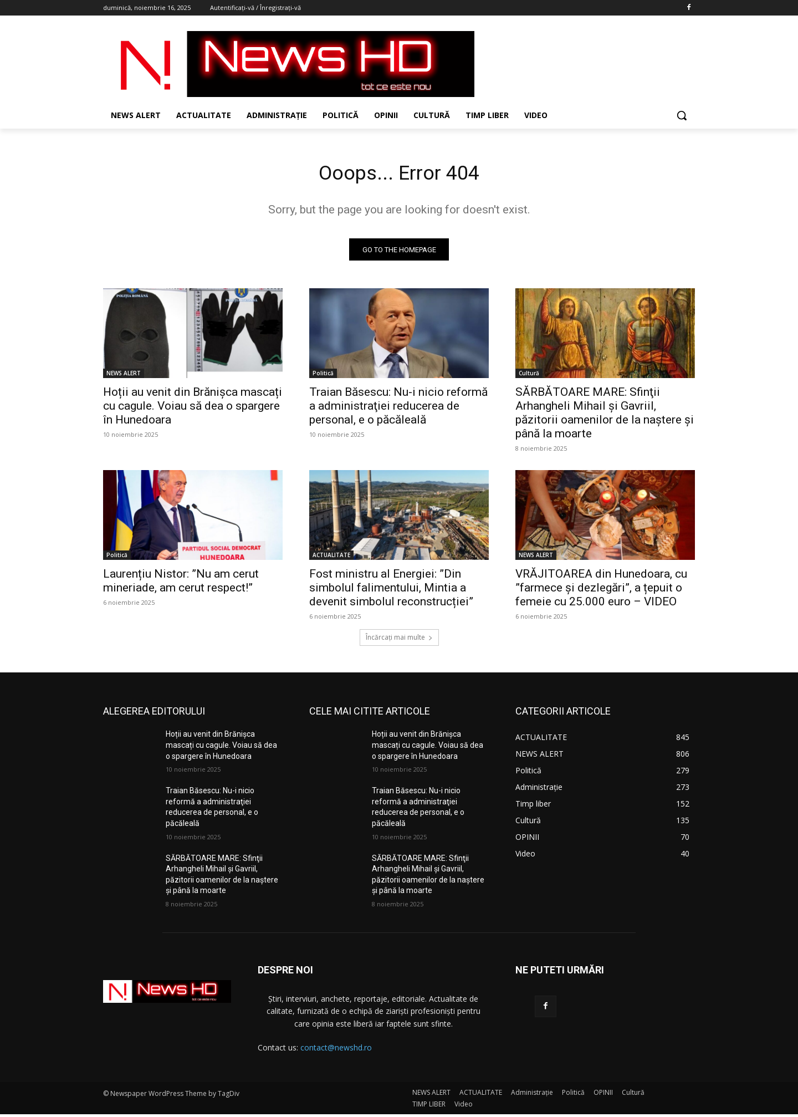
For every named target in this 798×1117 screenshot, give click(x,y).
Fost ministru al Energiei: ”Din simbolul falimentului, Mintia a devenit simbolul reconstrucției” (391, 590)
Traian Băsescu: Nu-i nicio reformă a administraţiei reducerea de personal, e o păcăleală (398, 409)
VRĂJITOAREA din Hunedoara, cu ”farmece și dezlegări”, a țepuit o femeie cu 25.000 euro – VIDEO (601, 590)
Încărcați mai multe (399, 640)
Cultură (529, 376)
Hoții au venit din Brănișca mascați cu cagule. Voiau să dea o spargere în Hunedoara (192, 409)
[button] (681, 115)
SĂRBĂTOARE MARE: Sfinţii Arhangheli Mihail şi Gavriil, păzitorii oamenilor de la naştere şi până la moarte (604, 416)
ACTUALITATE (331, 558)
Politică (323, 376)
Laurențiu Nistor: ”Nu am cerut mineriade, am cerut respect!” (181, 584)
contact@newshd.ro (336, 1050)
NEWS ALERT (123, 376)
